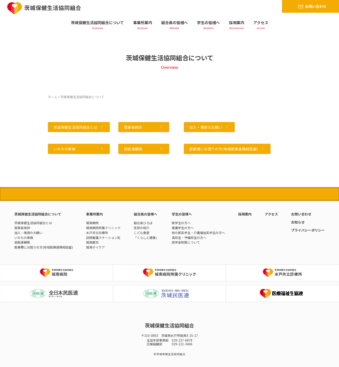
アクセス (260, 22)
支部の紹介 (141, 228)
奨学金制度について (186, 242)
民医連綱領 (22, 242)
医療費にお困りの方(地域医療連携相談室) (43, 247)
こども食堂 (141, 232)
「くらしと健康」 (146, 237)
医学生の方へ (181, 223)
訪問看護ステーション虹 (103, 237)
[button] (79, 127)
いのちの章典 (23, 237)
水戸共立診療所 (97, 232)
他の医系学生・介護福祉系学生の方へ (198, 232)
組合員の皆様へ (174, 22)
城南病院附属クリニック (103, 228)
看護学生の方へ (183, 228)
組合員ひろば (143, 223)
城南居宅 (92, 242)
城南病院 (92, 223)
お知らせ (298, 222)
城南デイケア (95, 247)
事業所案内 (142, 22)
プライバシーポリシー (308, 230)
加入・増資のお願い (28, 232)
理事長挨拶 (22, 228)
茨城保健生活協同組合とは (33, 223)
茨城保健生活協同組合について (97, 22)
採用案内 (236, 22)
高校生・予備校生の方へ (189, 237)
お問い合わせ (315, 6)
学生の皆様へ (208, 22)
